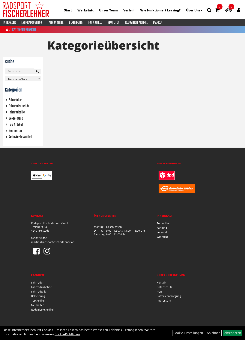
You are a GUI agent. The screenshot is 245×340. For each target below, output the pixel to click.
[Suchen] (37, 71)
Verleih (129, 10)
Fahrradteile (55, 22)
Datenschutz (164, 287)
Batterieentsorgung (169, 296)
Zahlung (162, 228)
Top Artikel (95, 22)
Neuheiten (113, 22)
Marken (158, 22)
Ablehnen (213, 333)
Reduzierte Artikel (136, 22)
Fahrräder (9, 22)
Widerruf (162, 237)
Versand (162, 232)
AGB (159, 291)
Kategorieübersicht (24, 30)
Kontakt (161, 282)
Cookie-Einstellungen (188, 333)
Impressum (164, 300)
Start (68, 10)
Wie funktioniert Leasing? (160, 10)
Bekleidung (75, 22)
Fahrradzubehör (31, 22)
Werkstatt (85, 10)
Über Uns (194, 10)
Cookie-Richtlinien (67, 334)
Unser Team (108, 10)
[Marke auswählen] (23, 78)
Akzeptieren (232, 333)
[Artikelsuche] (209, 11)
